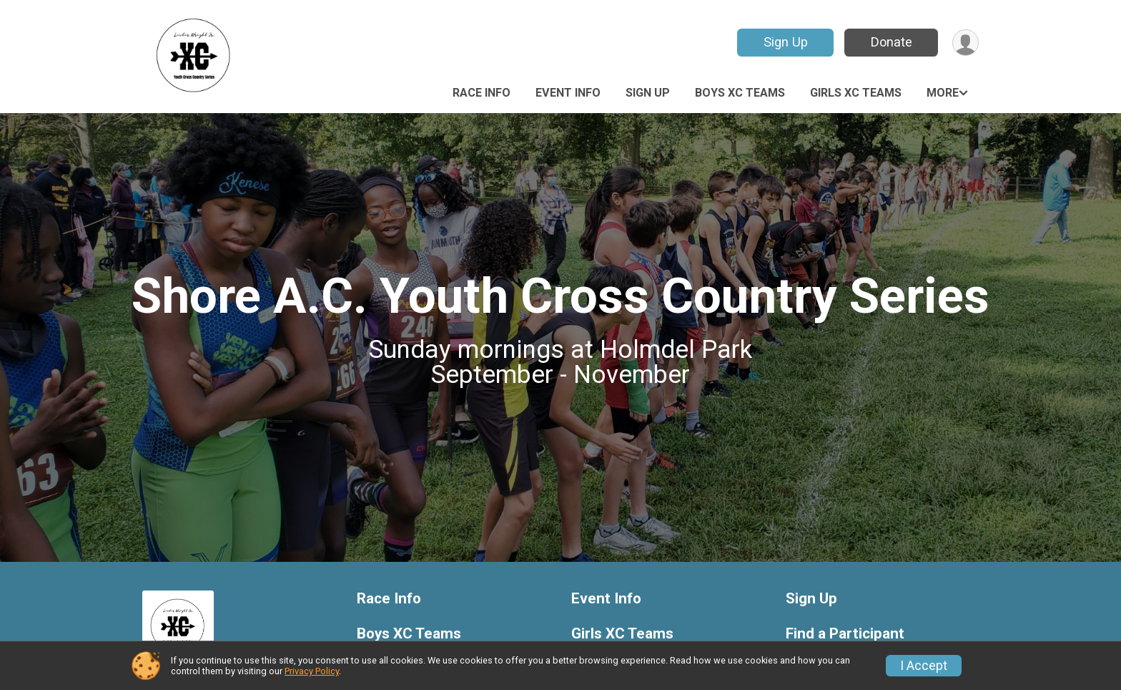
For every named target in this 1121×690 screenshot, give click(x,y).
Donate (891, 41)
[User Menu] (965, 42)
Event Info (568, 92)
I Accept (923, 666)
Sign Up (786, 41)
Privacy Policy (312, 671)
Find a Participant (845, 634)
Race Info (481, 92)
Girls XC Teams (856, 92)
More (943, 92)
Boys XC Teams (740, 92)
